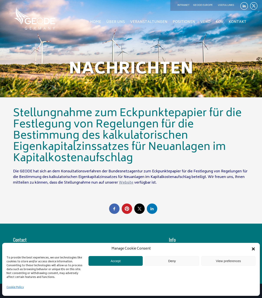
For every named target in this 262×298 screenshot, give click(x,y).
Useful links (226, 5)
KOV (219, 22)
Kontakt (237, 22)
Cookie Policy (15, 287)
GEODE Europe (203, 5)
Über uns (115, 22)
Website (126, 183)
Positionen (184, 22)
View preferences (228, 261)
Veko (205, 22)
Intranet (183, 5)
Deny (172, 261)
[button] (253, 249)
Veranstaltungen (148, 22)
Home (95, 22)
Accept (116, 261)
